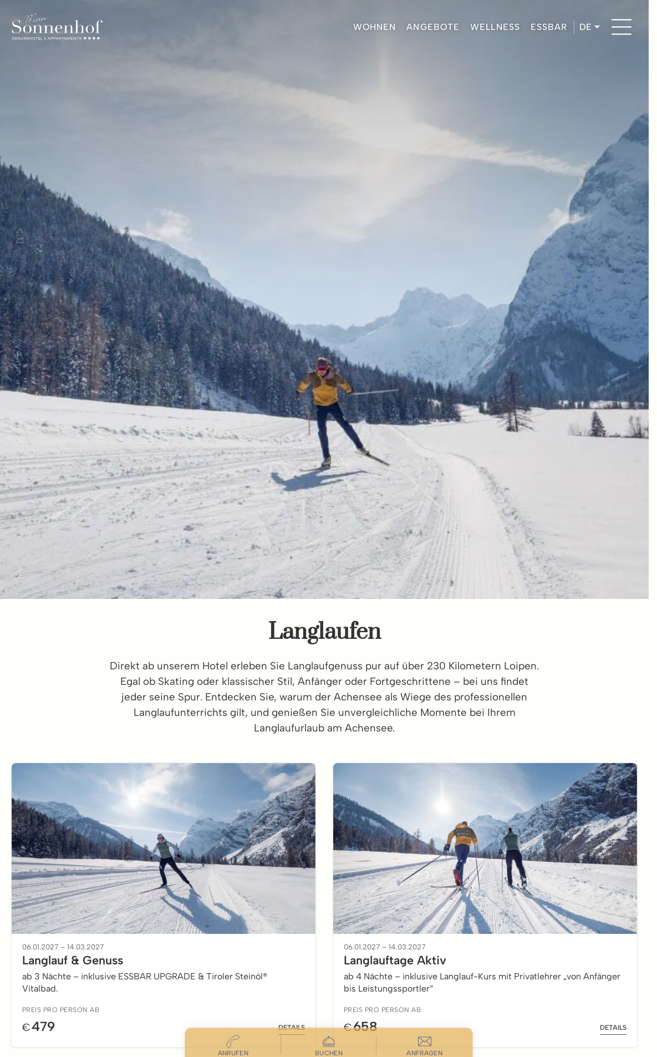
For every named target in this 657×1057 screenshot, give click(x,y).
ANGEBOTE (433, 27)
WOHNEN (374, 27)
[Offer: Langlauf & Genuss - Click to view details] (163, 905)
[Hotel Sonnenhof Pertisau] (57, 27)
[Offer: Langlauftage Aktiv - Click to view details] (485, 905)
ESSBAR (549, 27)
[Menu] (621, 27)
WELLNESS (495, 27)
